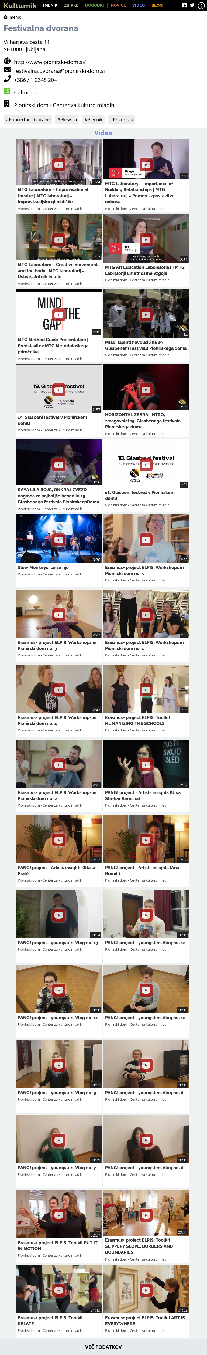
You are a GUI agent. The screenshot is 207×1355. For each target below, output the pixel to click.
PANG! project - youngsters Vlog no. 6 (144, 1167)
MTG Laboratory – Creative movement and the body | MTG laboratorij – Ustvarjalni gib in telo (58, 270)
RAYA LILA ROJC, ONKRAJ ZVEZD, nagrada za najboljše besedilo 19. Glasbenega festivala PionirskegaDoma (58, 495)
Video (138, 5)
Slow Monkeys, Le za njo (43, 567)
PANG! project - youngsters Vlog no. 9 (57, 1092)
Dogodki (94, 5)
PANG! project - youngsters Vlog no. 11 (58, 1017)
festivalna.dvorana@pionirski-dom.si (59, 70)
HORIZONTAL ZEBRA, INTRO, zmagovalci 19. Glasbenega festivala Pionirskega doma (143, 420)
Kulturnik (20, 6)
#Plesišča (67, 119)
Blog (157, 5)
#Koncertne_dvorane (28, 119)
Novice (118, 5)
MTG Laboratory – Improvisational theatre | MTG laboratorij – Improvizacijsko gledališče (53, 195)
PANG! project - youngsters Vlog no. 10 (145, 1017)
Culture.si (26, 92)
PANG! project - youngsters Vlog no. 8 (144, 1092)
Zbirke (71, 5)
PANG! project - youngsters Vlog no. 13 (58, 942)
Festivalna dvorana (41, 28)
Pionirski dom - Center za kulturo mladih (64, 105)
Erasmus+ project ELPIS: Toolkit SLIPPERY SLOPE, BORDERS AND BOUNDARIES (139, 1246)
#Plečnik (93, 119)
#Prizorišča (121, 119)
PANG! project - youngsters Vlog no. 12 (145, 942)
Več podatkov (103, 1347)
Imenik (50, 5)
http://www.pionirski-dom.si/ (50, 62)
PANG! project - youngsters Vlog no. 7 (57, 1167)
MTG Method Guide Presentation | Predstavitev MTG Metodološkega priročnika (53, 345)
